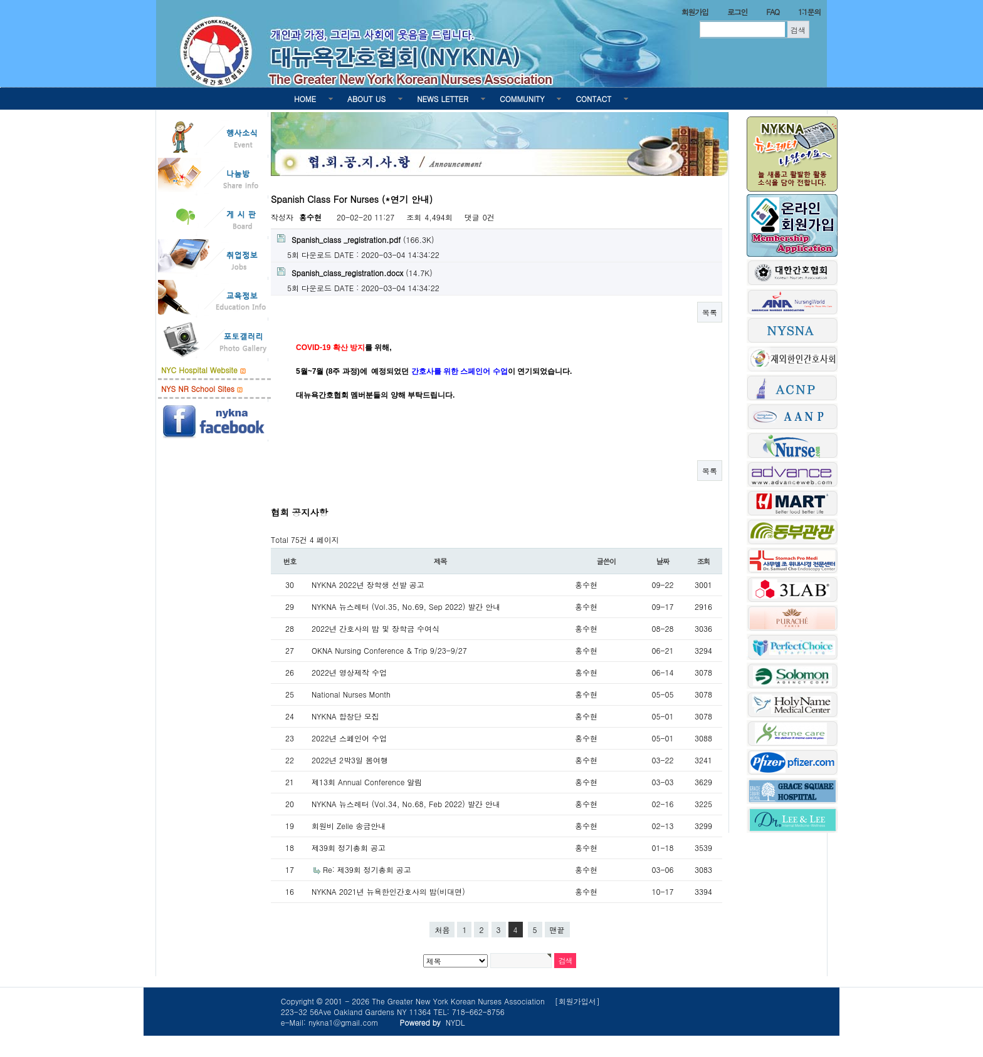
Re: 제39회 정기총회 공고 (367, 869)
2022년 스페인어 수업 (349, 738)
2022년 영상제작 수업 (349, 672)
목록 (709, 312)
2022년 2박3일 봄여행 (350, 760)
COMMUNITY (522, 98)
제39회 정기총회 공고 (349, 847)
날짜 (663, 561)
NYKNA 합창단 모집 (345, 716)
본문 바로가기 (0, 0)
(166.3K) (355, 239)
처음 (441, 929)
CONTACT (593, 98)
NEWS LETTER (442, 98)
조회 (703, 561)
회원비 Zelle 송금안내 (349, 825)
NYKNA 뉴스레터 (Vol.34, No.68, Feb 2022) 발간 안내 (406, 803)
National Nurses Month (351, 694)
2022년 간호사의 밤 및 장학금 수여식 (375, 628)
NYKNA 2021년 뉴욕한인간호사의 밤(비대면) (388, 891)
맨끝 (557, 929)
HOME (305, 98)
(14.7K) (355, 272)
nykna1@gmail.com (343, 1022)
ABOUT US (366, 98)
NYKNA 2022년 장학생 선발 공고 (368, 584)
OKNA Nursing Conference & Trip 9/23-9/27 (389, 650)
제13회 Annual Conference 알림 (367, 781)
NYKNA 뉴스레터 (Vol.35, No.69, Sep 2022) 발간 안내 (406, 606)
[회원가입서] (577, 1001)
